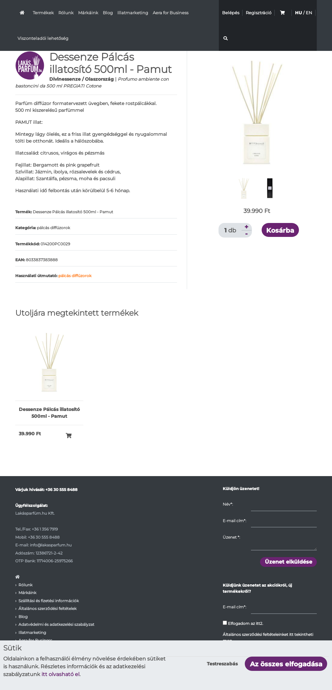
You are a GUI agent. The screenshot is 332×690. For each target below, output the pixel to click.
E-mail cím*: (234, 520)
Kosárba (280, 230)
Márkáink (88, 12)
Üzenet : (231, 537)
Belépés (230, 12)
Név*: (228, 504)
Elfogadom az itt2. (243, 623)
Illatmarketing (132, 12)
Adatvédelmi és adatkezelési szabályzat (56, 624)
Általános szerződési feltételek (47, 608)
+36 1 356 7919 (45, 529)
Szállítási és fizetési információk (48, 600)
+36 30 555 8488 (61, 489)
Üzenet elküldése (288, 562)
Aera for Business (170, 12)
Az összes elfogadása (286, 664)
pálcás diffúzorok (74, 275)
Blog (108, 12)
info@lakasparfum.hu (51, 545)
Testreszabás (222, 664)
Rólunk (66, 12)
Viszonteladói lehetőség (43, 38)
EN (309, 12)
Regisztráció (258, 12)
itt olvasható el (60, 674)
